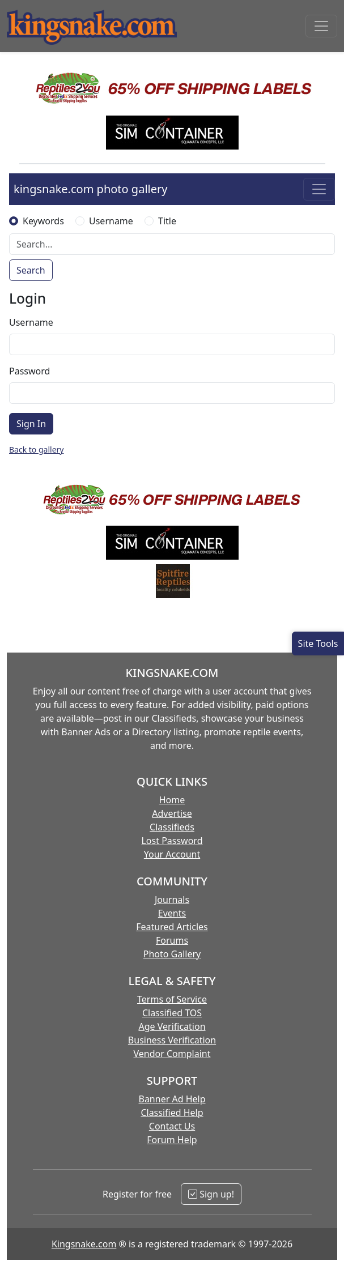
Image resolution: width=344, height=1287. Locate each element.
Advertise (172, 813)
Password (29, 371)
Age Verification (171, 1026)
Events (172, 913)
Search (30, 270)
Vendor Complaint (172, 1053)
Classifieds (172, 827)
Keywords (43, 221)
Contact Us (172, 1126)
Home (172, 800)
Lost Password (171, 840)
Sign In (31, 423)
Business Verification (172, 1040)
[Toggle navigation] (321, 26)
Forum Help (172, 1139)
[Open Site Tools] (318, 643)
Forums (172, 940)
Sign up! (211, 1194)
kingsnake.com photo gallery (90, 189)
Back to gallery (36, 449)
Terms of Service (172, 999)
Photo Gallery (172, 954)
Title (167, 221)
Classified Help (172, 1112)
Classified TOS (172, 1013)
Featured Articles (172, 926)
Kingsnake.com (84, 1244)
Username (111, 221)
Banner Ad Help (171, 1099)
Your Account (172, 854)
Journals (172, 899)
